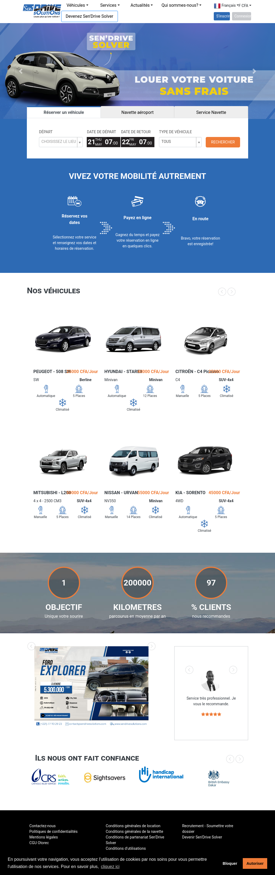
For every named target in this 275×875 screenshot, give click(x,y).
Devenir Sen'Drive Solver (202, 837)
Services (108, 5)
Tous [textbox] (166, 141)
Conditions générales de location (133, 826)
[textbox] (58, 141)
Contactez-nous (42, 826)
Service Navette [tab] (211, 112)
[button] (20, 71)
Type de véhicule (175, 132)
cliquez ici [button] (110, 866)
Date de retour (136, 132)
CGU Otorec (39, 843)
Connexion (242, 16)
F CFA (243, 5)
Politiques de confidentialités (53, 831)
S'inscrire (223, 16)
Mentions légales (43, 837)
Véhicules (76, 5)
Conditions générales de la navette (134, 831)
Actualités (140, 5)
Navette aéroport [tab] (137, 112)
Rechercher (223, 142)
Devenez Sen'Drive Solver (89, 16)
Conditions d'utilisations (126, 848)
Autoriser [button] (255, 863)
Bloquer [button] (230, 863)
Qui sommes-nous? (179, 5)
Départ (46, 132)
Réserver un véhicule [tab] (64, 112)
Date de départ (101, 132)
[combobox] (60, 142)
